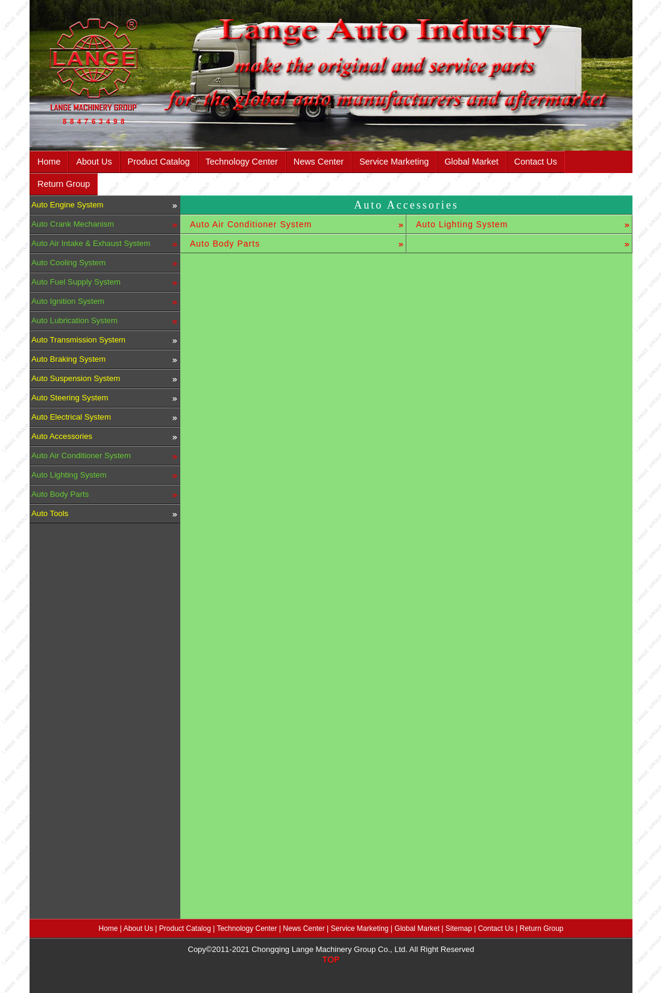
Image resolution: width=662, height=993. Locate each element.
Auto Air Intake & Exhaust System (90, 243)
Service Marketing (394, 161)
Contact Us (535, 161)
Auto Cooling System (68, 262)
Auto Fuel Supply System (76, 281)
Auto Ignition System (67, 301)
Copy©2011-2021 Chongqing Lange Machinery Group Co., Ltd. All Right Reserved (331, 949)
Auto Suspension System (75, 378)
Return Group (63, 184)
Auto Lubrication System (74, 320)
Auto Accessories (61, 436)
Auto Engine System (67, 204)
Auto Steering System (70, 397)
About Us (94, 161)
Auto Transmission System (78, 339)
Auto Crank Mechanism (72, 224)
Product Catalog (159, 161)
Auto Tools (49, 513)
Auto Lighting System (69, 474)
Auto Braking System (68, 359)
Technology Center (242, 161)
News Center (319, 161)
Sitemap (459, 928)
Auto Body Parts (60, 494)
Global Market (471, 161)
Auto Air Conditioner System (81, 455)
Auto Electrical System (71, 416)
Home (48, 161)
